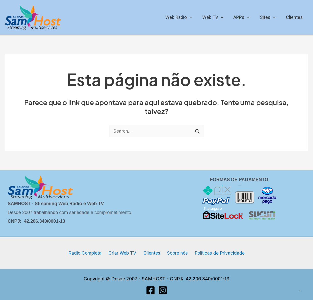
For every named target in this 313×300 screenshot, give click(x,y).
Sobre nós (175, 253)
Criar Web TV (124, 253)
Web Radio (183, 17)
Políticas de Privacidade (216, 253)
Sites (269, 17)
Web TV (216, 17)
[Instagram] (162, 290)
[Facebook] (150, 290)
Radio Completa (89, 253)
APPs (244, 17)
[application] (194, 17)
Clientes (294, 17)
